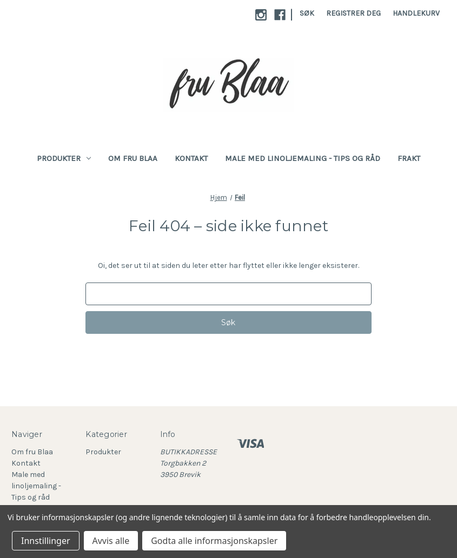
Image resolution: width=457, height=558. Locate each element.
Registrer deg (353, 13)
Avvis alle (111, 541)
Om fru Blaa (132, 158)
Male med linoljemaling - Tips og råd (302, 158)
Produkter (64, 158)
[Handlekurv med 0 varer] (416, 13)
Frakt (409, 158)
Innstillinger (45, 541)
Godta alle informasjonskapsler (214, 541)
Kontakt (191, 158)
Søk (307, 13)
